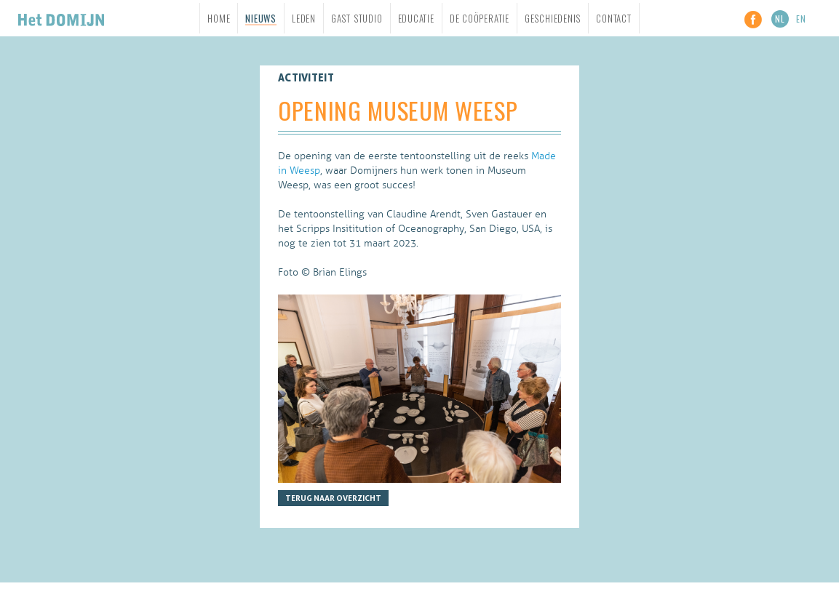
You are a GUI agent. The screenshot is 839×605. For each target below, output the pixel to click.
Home (218, 18)
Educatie (416, 18)
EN (801, 18)
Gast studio (357, 18)
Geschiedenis (553, 18)
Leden (304, 18)
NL (780, 18)
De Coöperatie (479, 18)
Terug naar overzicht (333, 498)
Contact (613, 18)
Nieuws (261, 18)
